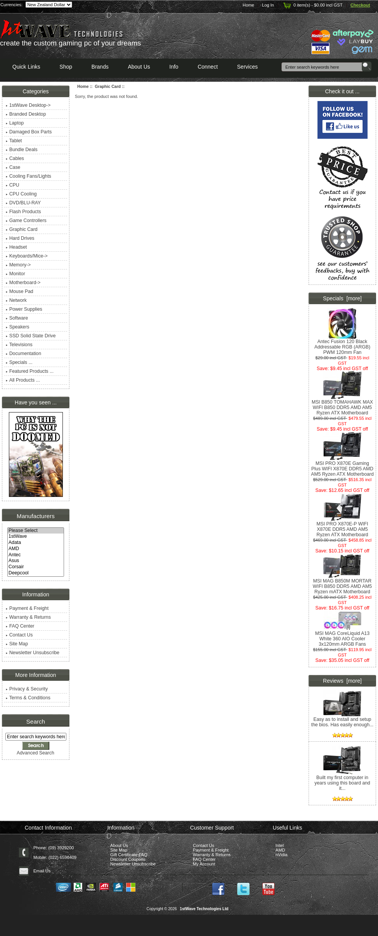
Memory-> (18, 265)
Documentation (23, 353)
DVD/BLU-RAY (23, 202)
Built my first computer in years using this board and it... (342, 781)
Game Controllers (26, 220)
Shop (65, 67)
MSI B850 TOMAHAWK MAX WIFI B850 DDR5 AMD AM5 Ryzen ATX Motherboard (342, 405)
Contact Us (19, 635)
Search (35, 721)
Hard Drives (20, 238)
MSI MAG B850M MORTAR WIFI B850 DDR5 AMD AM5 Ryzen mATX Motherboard (342, 584)
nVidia (281, 854)
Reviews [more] (342, 681)
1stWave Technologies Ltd (204, 909)
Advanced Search (35, 753)
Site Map (17, 643)
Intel (279, 845)
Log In (268, 5)
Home (248, 5)
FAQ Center (20, 626)
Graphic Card (108, 86)
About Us (139, 67)
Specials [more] (342, 298)
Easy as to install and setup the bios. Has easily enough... (342, 719)
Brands (99, 67)
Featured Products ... (30, 371)
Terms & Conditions (28, 697)
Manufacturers (35, 516)
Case (13, 167)
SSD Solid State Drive (31, 335)
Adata (36, 543)
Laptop (15, 123)
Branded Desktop (26, 114)
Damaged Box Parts (29, 132)
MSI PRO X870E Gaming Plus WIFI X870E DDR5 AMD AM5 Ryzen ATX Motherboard (342, 466)
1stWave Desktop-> (28, 105)
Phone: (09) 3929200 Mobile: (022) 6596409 (54, 852)
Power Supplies (24, 309)
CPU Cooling (21, 194)
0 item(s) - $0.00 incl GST (312, 5)
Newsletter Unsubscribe (32, 652)
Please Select (36, 531)
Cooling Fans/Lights (28, 176)
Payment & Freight (27, 608)
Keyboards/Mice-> (27, 256)
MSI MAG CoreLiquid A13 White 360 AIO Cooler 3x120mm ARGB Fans (342, 636)
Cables (15, 158)
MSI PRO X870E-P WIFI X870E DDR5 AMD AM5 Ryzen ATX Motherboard (342, 527)
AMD (36, 549)
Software (17, 318)
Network (16, 300)
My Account (204, 864)
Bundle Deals (21, 149)
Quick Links (26, 67)
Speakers (17, 327)
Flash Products (23, 211)
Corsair (36, 567)
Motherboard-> (23, 282)
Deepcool (36, 573)
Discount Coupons (127, 859)
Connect (207, 67)
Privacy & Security (27, 689)
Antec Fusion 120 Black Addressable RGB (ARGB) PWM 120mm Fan (342, 345)
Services (247, 67)
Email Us (42, 871)
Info (173, 67)
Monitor (15, 273)
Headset (16, 247)
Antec (36, 555)
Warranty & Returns (28, 617)
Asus (36, 561)
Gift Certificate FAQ (128, 854)
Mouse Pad (19, 291)
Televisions (19, 344)
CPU (12, 185)
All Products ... (23, 380)
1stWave (36, 537)
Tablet (14, 140)
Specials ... (19, 362)
